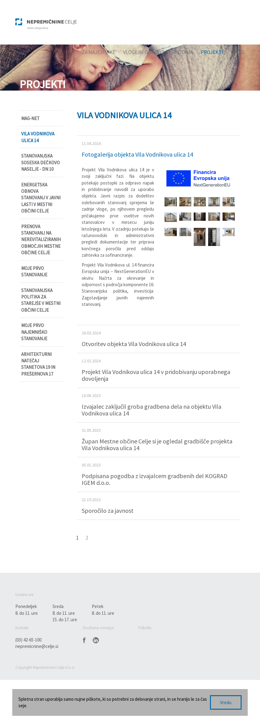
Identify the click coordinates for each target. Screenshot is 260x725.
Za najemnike (98, 52)
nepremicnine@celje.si (36, 646)
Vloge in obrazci (143, 52)
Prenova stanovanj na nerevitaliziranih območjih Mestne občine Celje (41, 240)
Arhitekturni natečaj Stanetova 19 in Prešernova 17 (38, 364)
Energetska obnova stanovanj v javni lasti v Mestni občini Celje (40, 198)
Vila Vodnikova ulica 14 (37, 137)
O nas (238, 52)
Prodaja (182, 52)
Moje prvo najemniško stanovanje (34, 331)
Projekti (212, 52)
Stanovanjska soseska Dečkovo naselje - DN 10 (40, 162)
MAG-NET (30, 118)
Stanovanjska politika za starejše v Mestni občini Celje (40, 300)
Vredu (225, 702)
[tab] (159, 149)
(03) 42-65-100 (28, 640)
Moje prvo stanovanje (34, 271)
